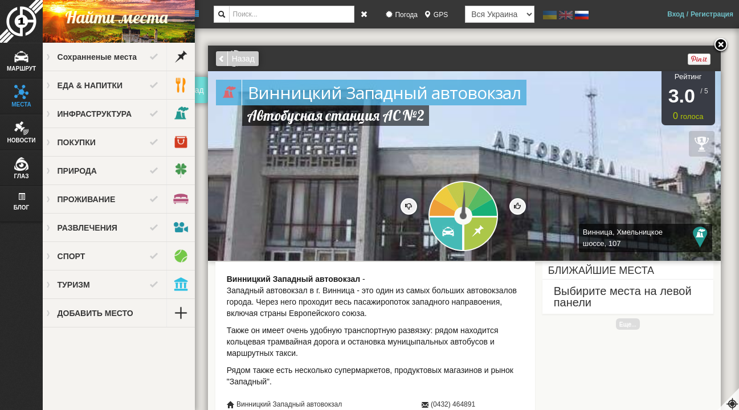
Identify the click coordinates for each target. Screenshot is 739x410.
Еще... (632, 324)
